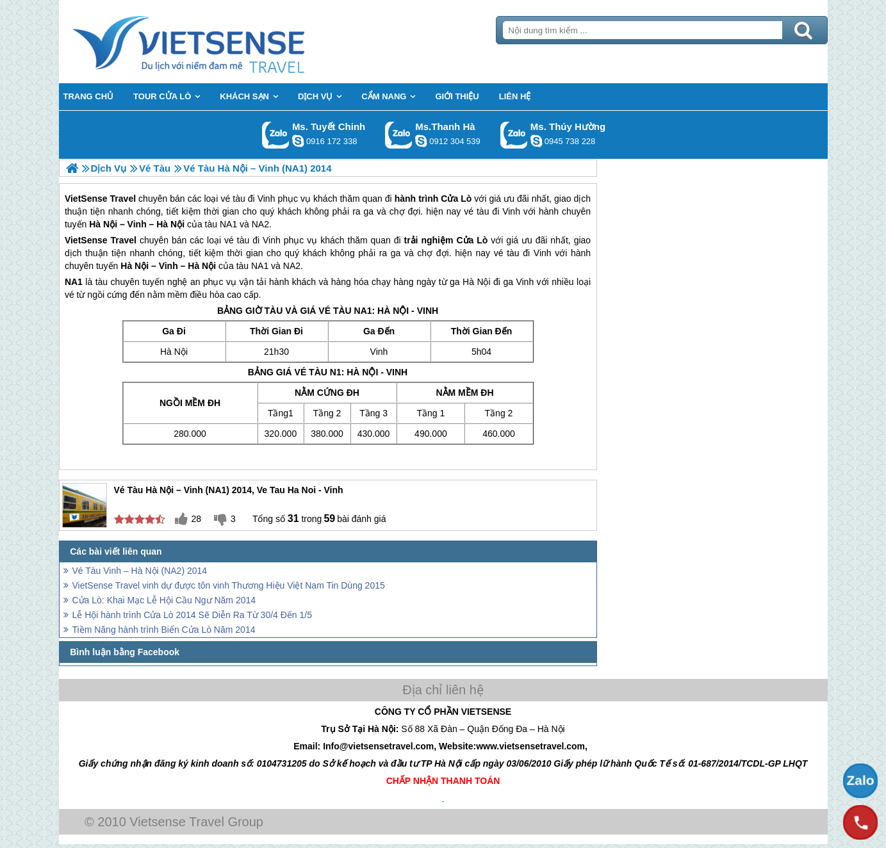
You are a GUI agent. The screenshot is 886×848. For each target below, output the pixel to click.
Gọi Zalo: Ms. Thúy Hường (514, 134)
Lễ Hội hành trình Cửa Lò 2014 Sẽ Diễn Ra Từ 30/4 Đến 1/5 (192, 615)
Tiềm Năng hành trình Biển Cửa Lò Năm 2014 (164, 629)
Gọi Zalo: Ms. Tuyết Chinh (275, 134)
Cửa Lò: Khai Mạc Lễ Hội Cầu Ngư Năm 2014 (164, 600)
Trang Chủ (220, 41)
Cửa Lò (472, 240)
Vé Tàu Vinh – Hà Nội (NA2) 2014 (140, 571)
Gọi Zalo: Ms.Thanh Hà (398, 134)
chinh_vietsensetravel (297, 141)
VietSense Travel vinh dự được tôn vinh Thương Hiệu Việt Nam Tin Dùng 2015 (228, 585)
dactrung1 (536, 141)
